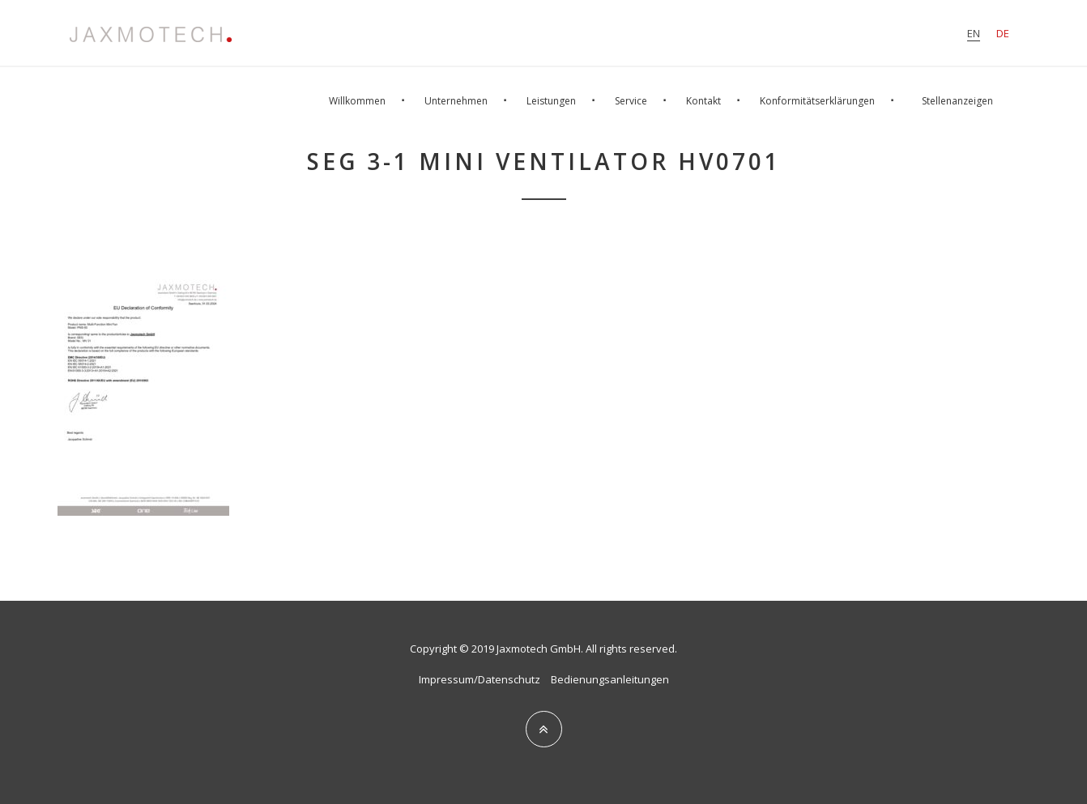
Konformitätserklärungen (817, 101)
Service (631, 101)
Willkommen (357, 101)
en (973, 33)
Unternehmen (456, 101)
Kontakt (703, 101)
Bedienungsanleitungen (610, 679)
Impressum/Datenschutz (479, 679)
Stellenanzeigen (957, 101)
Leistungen (551, 101)
